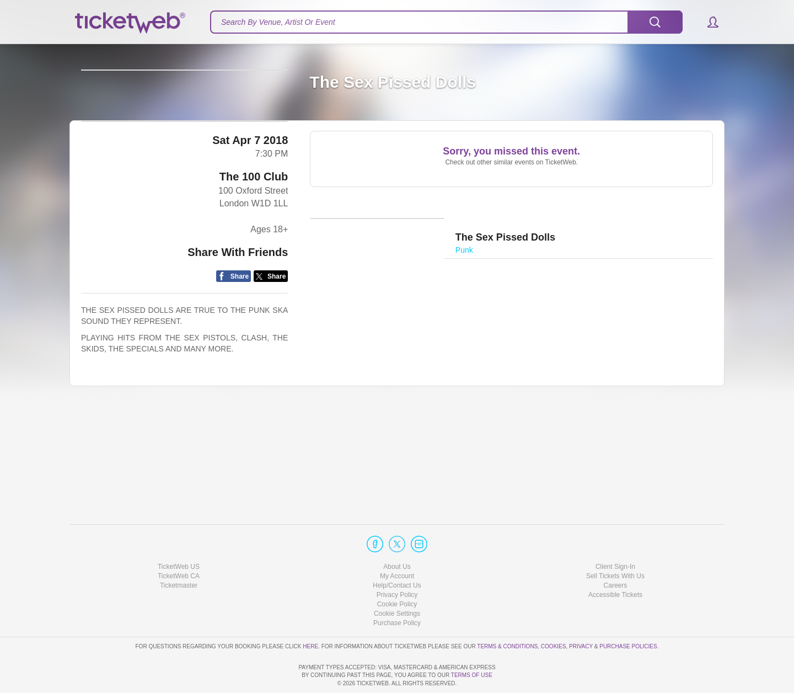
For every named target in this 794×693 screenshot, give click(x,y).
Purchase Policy (397, 591)
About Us (396, 535)
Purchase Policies (628, 614)
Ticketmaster (178, 554)
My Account (397, 544)
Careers (615, 554)
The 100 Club (253, 279)
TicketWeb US (179, 535)
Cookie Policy (397, 573)
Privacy (581, 614)
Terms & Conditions (507, 614)
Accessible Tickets (615, 563)
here (310, 614)
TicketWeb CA (179, 544)
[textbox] (446, 22)
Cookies (553, 614)
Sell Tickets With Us (615, 544)
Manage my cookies (397, 582)
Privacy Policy (397, 563)
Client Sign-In (615, 535)
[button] (707, 22)
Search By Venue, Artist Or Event (278, 22)
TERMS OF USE (471, 675)
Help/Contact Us (397, 554)
